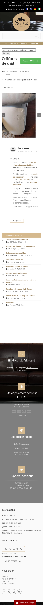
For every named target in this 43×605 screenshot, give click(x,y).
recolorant (24, 179)
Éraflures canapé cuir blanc (16, 253)
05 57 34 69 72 (13, 549)
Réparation (10, 302)
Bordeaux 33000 (32, 367)
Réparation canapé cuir (14, 260)
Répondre (8, 88)
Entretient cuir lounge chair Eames (19, 289)
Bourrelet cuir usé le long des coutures (20, 296)
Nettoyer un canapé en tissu (16, 273)
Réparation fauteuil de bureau (17, 267)
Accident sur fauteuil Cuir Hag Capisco (20, 246)
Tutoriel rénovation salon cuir (17, 240)
